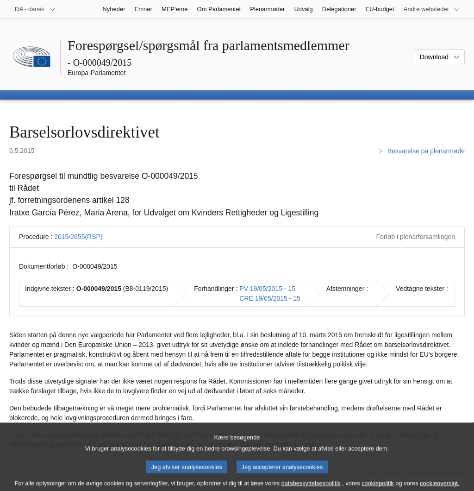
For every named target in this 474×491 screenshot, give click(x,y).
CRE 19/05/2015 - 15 (269, 298)
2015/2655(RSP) (78, 236)
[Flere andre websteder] (432, 9)
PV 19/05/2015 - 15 (267, 288)
